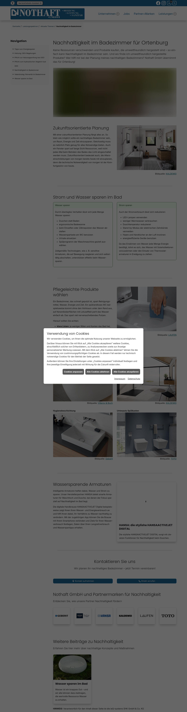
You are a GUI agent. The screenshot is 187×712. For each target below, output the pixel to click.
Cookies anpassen (73, 371)
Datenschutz (134, 378)
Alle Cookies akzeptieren (126, 371)
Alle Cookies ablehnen (98, 371)
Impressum (119, 378)
